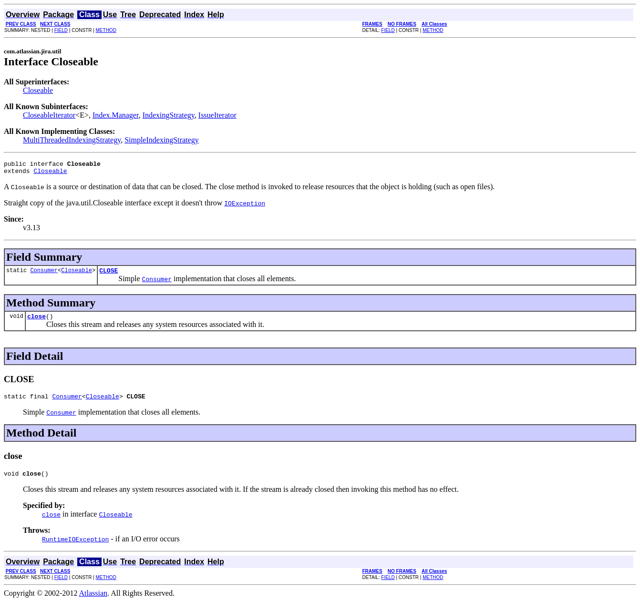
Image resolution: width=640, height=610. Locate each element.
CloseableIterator (49, 115)
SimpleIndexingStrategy (161, 140)
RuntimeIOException (75, 547)
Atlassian (93, 602)
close (36, 321)
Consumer (44, 274)
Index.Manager (116, 115)
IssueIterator (217, 115)
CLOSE (108, 274)
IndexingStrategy (169, 115)
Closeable (38, 90)
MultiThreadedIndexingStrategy (72, 140)
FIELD (61, 30)
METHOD (106, 30)
